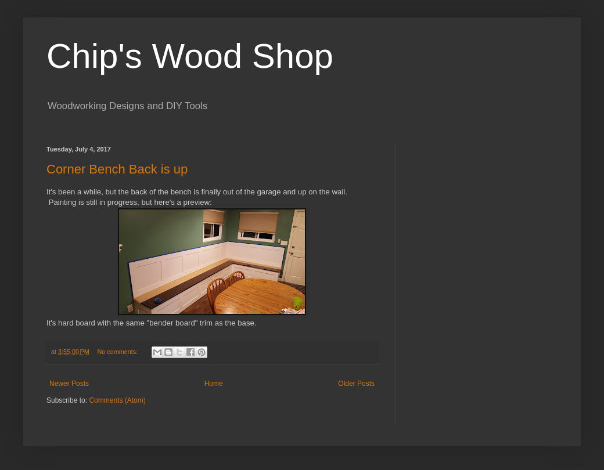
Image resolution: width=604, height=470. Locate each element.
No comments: (119, 351)
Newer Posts (69, 383)
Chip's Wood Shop (189, 56)
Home (213, 383)
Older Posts (356, 383)
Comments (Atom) (117, 400)
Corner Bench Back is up (117, 169)
